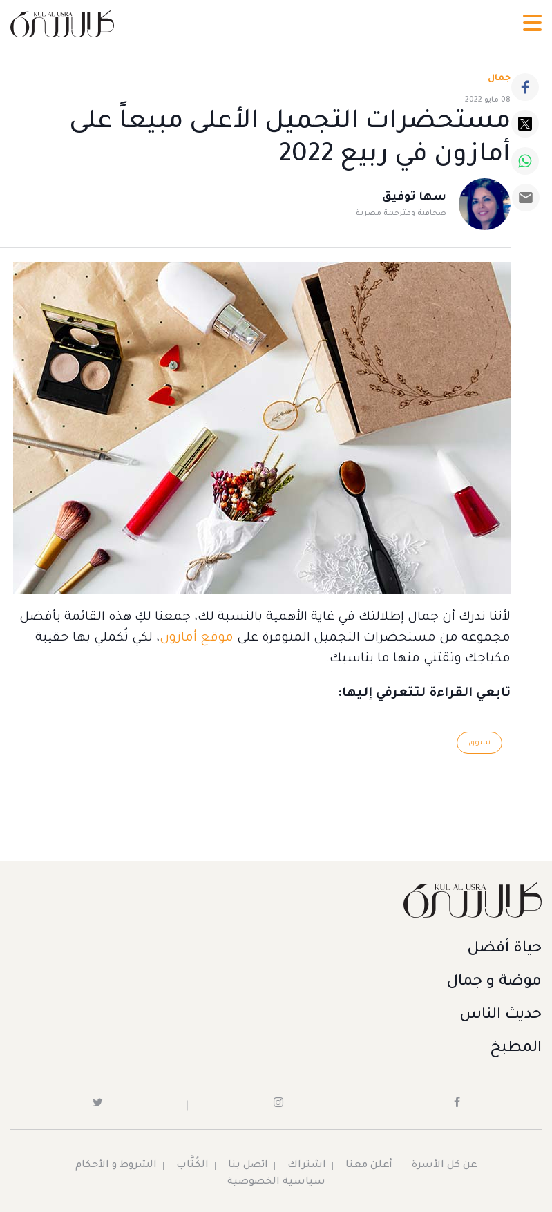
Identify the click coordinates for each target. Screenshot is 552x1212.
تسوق (479, 743)
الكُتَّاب (192, 1165)
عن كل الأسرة (444, 1165)
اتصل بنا (248, 1165)
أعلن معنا (368, 1165)
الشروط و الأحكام (116, 1165)
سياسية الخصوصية (276, 1182)
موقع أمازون (197, 638)
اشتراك (306, 1165)
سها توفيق (414, 197)
